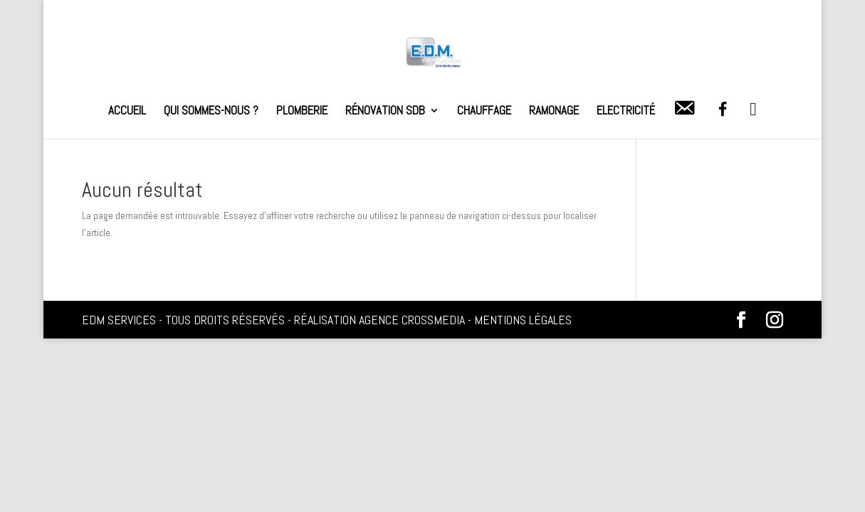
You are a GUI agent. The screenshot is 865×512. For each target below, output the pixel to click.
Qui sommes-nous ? (211, 111)
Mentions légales (523, 319)
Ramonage (554, 111)
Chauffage (484, 111)
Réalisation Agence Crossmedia (379, 319)
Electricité (626, 111)
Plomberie (301, 111)
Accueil (127, 111)
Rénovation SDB (385, 111)
